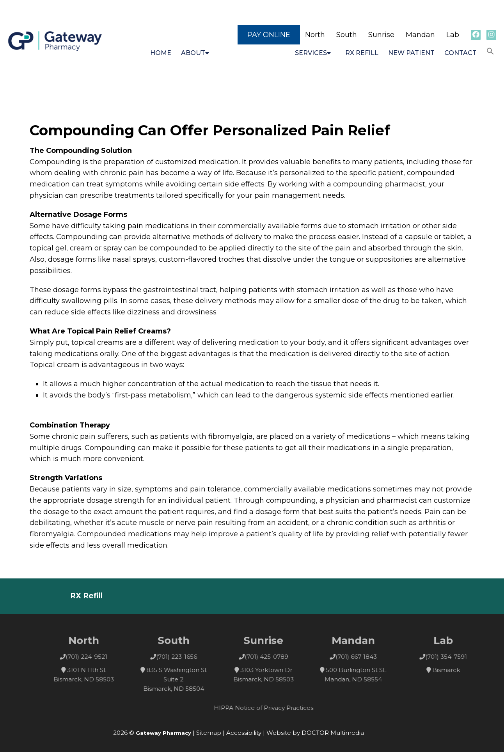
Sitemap (208, 732)
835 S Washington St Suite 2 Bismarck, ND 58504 (184, 679)
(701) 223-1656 (185, 656)
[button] (490, 51)
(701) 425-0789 (275, 656)
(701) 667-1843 (365, 656)
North (315, 34)
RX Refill (361, 53)
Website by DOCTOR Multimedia (315, 732)
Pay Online (268, 34)
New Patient (411, 53)
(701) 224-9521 (95, 656)
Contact (460, 53)
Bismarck (455, 670)
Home (160, 53)
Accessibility (243, 732)
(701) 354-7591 (455, 656)
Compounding (250, 53)
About (193, 53)
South (346, 34)
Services (311, 53)
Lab (452, 34)
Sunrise (381, 34)
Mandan (420, 34)
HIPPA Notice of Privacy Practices (272, 707)
